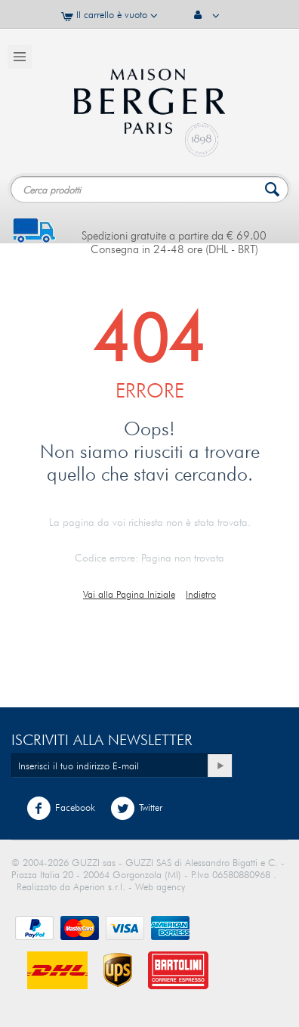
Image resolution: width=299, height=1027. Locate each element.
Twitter (136, 809)
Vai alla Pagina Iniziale (129, 594)
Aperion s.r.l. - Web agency (129, 886)
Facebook (60, 809)
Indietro (201, 594)
